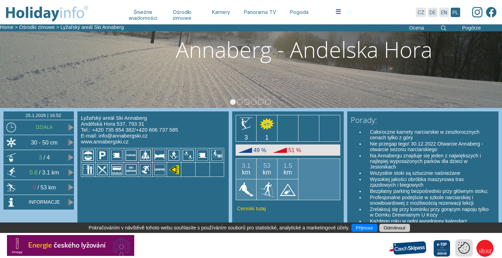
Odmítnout (394, 227)
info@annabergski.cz (123, 136)
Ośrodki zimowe (37, 27)
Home (6, 27)
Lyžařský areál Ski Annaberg (92, 27)
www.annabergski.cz (105, 141)
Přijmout (364, 227)
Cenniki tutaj (251, 208)
